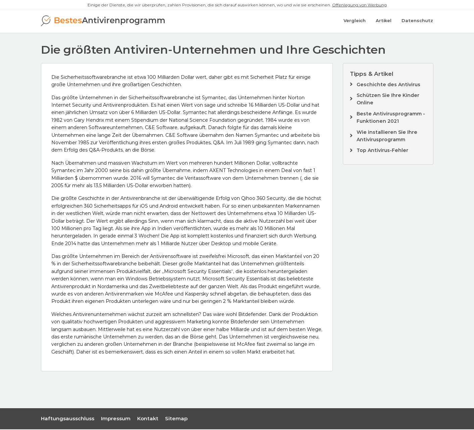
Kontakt (147, 419)
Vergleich (355, 21)
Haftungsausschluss (67, 419)
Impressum (115, 419)
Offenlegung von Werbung (359, 4)
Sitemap (176, 419)
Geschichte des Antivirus (388, 85)
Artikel (383, 21)
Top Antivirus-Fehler (382, 151)
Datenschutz (417, 21)
